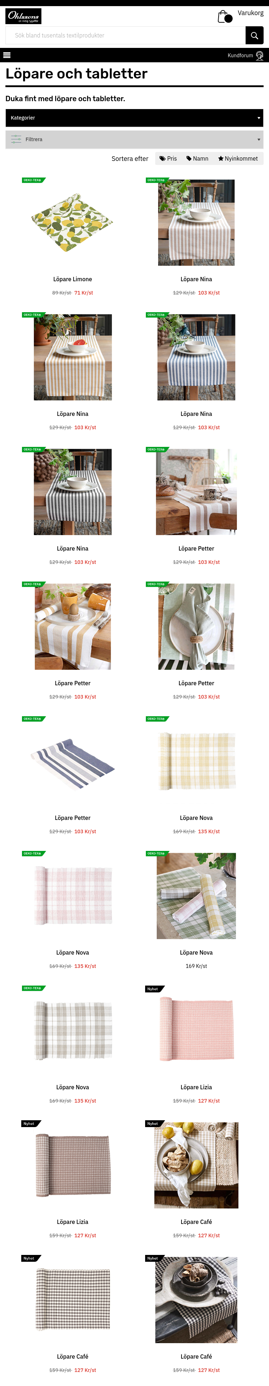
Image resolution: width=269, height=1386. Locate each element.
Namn (198, 158)
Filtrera (136, 139)
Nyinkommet (238, 158)
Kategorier (136, 118)
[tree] (134, 118)
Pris (169, 158)
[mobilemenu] (6, 56)
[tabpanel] (73, 232)
